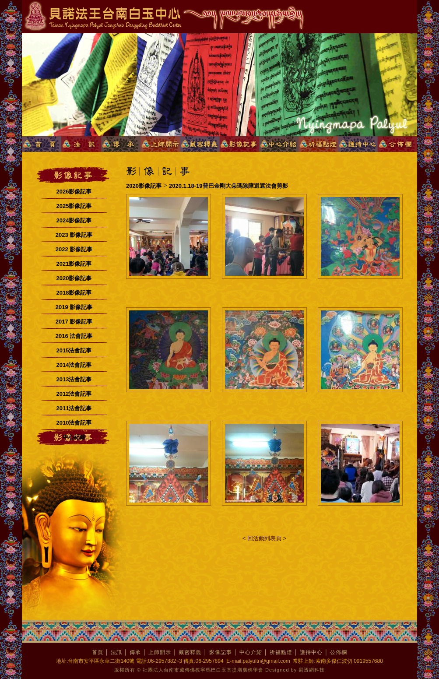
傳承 (135, 652)
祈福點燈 (281, 652)
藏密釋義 (190, 652)
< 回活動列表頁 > (264, 538)
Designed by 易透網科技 (295, 669)
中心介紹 (250, 652)
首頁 (97, 652)
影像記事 (220, 652)
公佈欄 (338, 652)
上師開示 (159, 652)
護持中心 (311, 652)
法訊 (116, 652)
